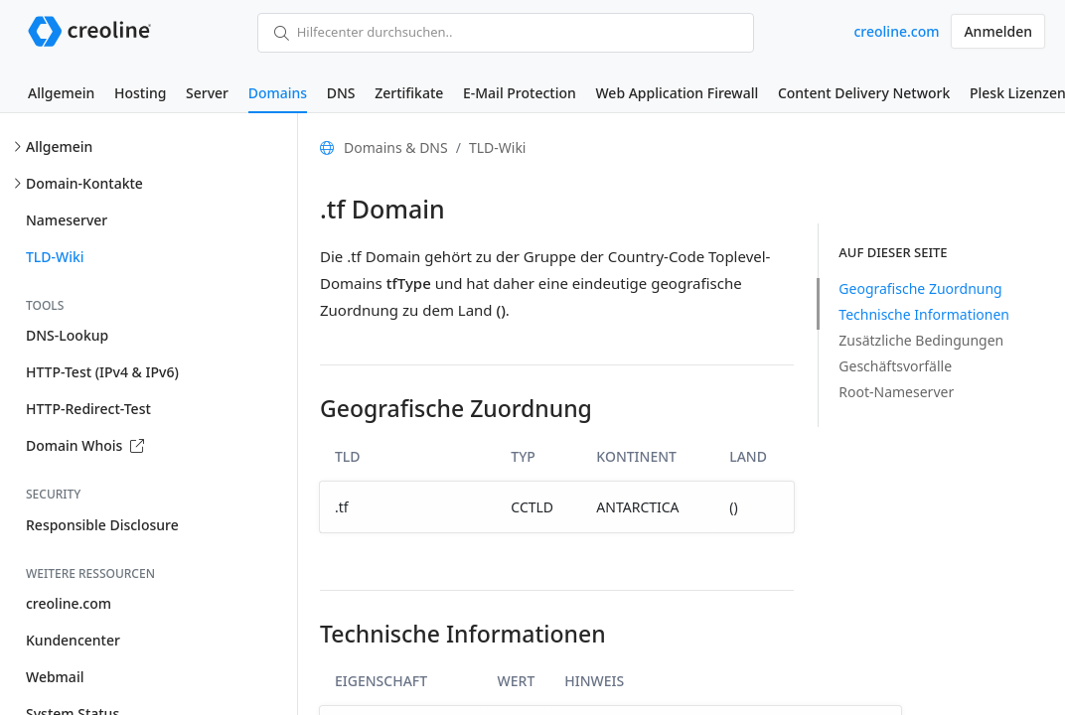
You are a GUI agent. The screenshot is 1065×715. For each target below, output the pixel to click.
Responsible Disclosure (102, 524)
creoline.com (896, 31)
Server (207, 92)
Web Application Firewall (676, 92)
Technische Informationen (923, 314)
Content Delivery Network (864, 92)
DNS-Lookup (67, 335)
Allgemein (61, 92)
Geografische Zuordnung (919, 288)
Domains (277, 92)
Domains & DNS (396, 147)
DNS (341, 92)
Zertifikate (409, 92)
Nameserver (66, 220)
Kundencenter (73, 640)
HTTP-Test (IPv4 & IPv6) (102, 371)
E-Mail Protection (519, 92)
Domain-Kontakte (84, 183)
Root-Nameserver (896, 391)
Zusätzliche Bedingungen (920, 340)
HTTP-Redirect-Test (88, 408)
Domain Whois (85, 445)
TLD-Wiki (55, 256)
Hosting (140, 92)
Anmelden (998, 31)
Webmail (54, 676)
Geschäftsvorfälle (895, 366)
